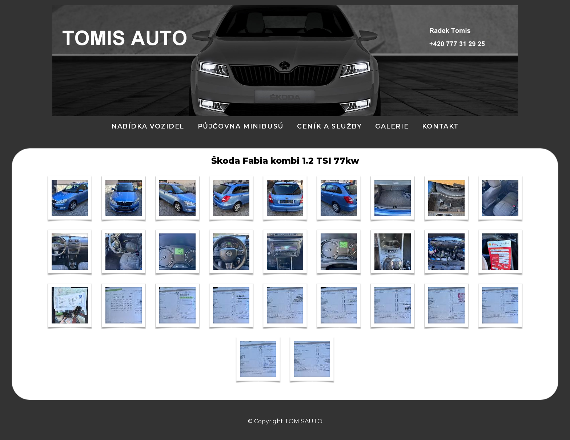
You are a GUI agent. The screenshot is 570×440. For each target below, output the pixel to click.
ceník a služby (329, 126)
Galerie (392, 126)
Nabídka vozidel (147, 126)
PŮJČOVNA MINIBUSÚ (241, 126)
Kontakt (440, 126)
